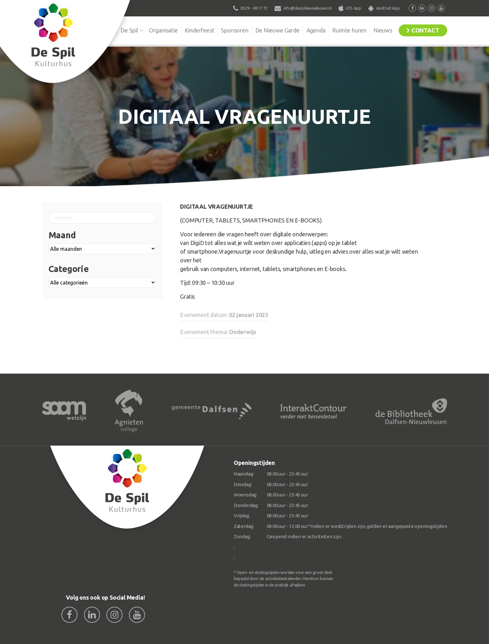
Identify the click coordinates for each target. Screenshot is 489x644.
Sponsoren (234, 30)
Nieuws (382, 30)
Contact (425, 30)
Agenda (316, 30)
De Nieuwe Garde (277, 30)
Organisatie (163, 30)
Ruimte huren (349, 30)
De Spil (129, 30)
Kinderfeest (199, 30)
